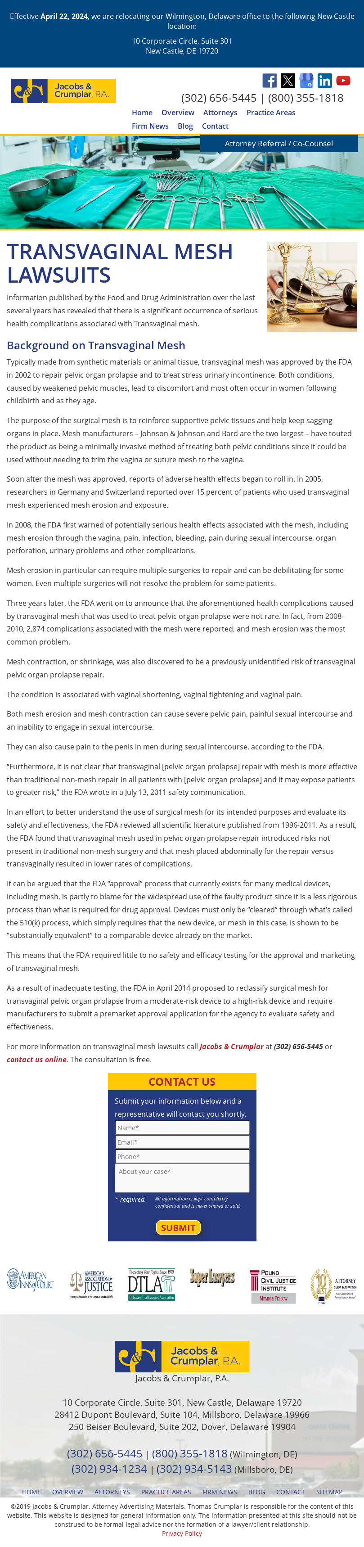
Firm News (150, 126)
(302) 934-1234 (109, 1468)
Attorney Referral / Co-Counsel (279, 143)
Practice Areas (271, 112)
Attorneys (220, 112)
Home (142, 112)
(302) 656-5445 (219, 97)
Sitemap (329, 1492)
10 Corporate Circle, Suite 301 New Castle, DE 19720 (182, 46)
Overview (178, 112)
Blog (185, 126)
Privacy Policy (182, 1533)
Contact (215, 126)
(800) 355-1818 (306, 97)
